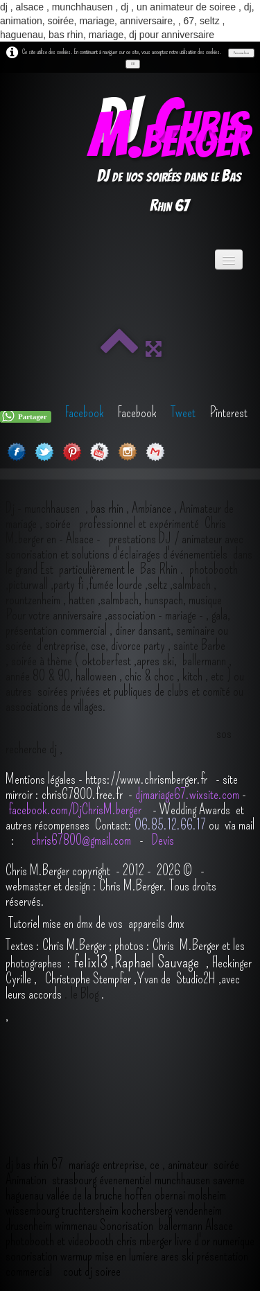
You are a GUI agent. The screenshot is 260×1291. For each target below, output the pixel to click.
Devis (161, 840)
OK (133, 64)
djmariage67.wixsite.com (187, 794)
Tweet (183, 412)
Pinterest (228, 412)
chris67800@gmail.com (82, 840)
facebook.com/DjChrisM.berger (76, 809)
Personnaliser (241, 53)
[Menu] (229, 259)
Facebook (84, 412)
